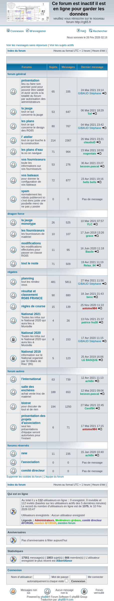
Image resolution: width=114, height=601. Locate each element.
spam (25, 191)
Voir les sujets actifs (62, 45)
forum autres (16, 371)
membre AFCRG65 (45, 523)
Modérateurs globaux (68, 520)
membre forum (66, 523)
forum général (17, 74)
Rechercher (98, 31)
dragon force (16, 213)
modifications (31, 243)
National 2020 (31, 333)
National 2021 (31, 314)
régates (12, 271)
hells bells (89, 182)
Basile (90, 251)
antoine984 (89, 308)
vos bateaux (30, 175)
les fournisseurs (33, 230)
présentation (30, 80)
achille (89, 381)
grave (89, 235)
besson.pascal (89, 166)
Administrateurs (44, 520)
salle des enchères (28, 388)
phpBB (44, 596)
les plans (27, 121)
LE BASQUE (90, 359)
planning (27, 278)
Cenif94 (90, 408)
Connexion (15, 31)
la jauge (27, 108)
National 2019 (31, 351)
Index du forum (17, 50)
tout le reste (29, 263)
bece (89, 296)
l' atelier (27, 137)
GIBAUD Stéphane (89, 93)
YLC (89, 224)
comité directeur (33, 470)
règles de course (33, 306)
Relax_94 (90, 265)
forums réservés (18, 445)
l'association (30, 462)
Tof (90, 113)
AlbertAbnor (64, 560)
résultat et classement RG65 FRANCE (32, 294)
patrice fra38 (89, 322)
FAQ (81, 31)
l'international (31, 379)
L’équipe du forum (54, 476)
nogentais (89, 153)
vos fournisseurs (33, 159)
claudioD (89, 142)
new (24, 453)
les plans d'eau (32, 150)
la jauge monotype (28, 222)
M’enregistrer (36, 31)
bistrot (26, 403)
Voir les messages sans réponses (26, 45)
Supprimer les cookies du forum (24, 476)
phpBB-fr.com (65, 599)
